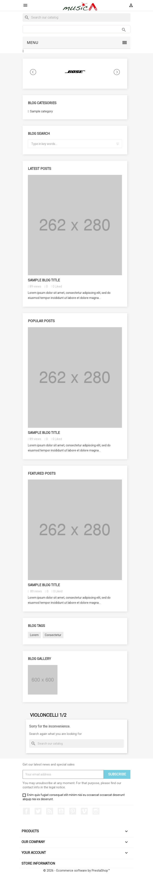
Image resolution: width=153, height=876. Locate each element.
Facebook (26, 811)
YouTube (61, 811)
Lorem (34, 635)
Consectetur (53, 635)
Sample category (41, 111)
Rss (49, 811)
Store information (38, 863)
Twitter (38, 811)
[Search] (76, 17)
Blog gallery (39, 659)
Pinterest (72, 811)
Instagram (96, 811)
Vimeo (84, 811)
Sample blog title (44, 280)
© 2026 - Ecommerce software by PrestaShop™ (76, 870)
